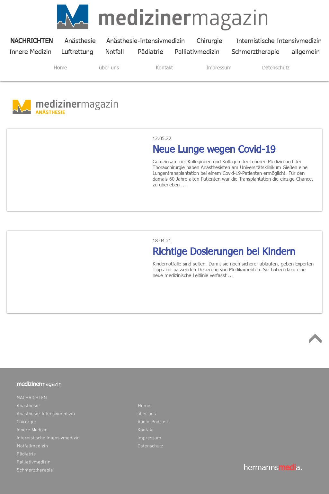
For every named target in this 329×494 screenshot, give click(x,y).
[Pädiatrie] (151, 52)
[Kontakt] (164, 68)
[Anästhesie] (80, 41)
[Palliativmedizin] (197, 52)
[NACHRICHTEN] (31, 41)
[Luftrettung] (77, 52)
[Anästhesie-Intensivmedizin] (145, 41)
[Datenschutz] (275, 68)
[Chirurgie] (209, 41)
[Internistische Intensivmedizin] (276, 41)
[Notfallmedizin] (32, 446)
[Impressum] (219, 68)
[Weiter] (315, 338)
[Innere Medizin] (30, 52)
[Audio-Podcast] (153, 422)
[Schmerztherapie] (255, 52)
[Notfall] (115, 52)
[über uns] (109, 68)
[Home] (60, 68)
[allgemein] (305, 52)
